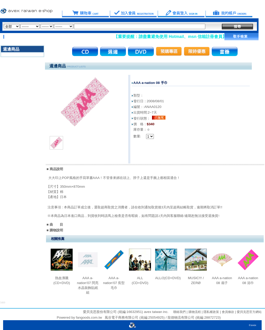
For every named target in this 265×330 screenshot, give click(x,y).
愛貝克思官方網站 (249, 312)
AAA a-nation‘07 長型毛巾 (114, 282)
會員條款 (227, 312)
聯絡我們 (179, 312)
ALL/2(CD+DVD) (168, 278)
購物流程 (194, 312)
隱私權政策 (211, 312)
